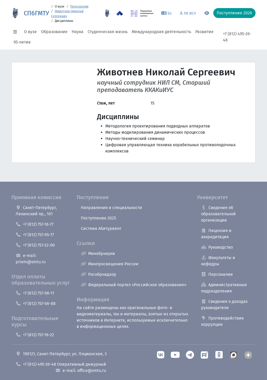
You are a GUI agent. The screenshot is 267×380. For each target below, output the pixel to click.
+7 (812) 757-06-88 (36, 303)
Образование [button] (54, 31)
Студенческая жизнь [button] (108, 31)
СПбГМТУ (36, 13)
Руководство (217, 247)
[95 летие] (107, 13)
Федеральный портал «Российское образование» (133, 284)
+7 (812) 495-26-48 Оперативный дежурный (61, 364)
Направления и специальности (111, 207)
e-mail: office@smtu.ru (80, 370)
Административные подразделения (224, 287)
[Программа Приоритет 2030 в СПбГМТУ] (119, 13)
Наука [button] (77, 31)
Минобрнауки (98, 253)
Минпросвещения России (109, 263)
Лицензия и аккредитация (216, 233)
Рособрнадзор (98, 274)
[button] (16, 32)
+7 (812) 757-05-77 (35, 234)
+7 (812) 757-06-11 (35, 293)
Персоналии (79, 6)
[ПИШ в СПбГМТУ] (142, 13)
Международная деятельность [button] (161, 31)
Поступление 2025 (98, 218)
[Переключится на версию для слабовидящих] (206, 13)
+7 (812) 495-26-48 (237, 36)
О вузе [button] (30, 31)
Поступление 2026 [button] (234, 12)
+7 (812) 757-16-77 (34, 224)
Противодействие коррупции (222, 321)
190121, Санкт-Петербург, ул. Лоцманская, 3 (61, 353)
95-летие (22, 42)
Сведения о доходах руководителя (224, 304)
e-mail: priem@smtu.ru (31, 258)
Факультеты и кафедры (218, 260)
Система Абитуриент (101, 228)
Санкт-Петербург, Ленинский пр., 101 (36, 210)
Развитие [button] (204, 31)
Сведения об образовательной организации (218, 214)
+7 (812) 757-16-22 (35, 334)
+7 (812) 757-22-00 (35, 245)
